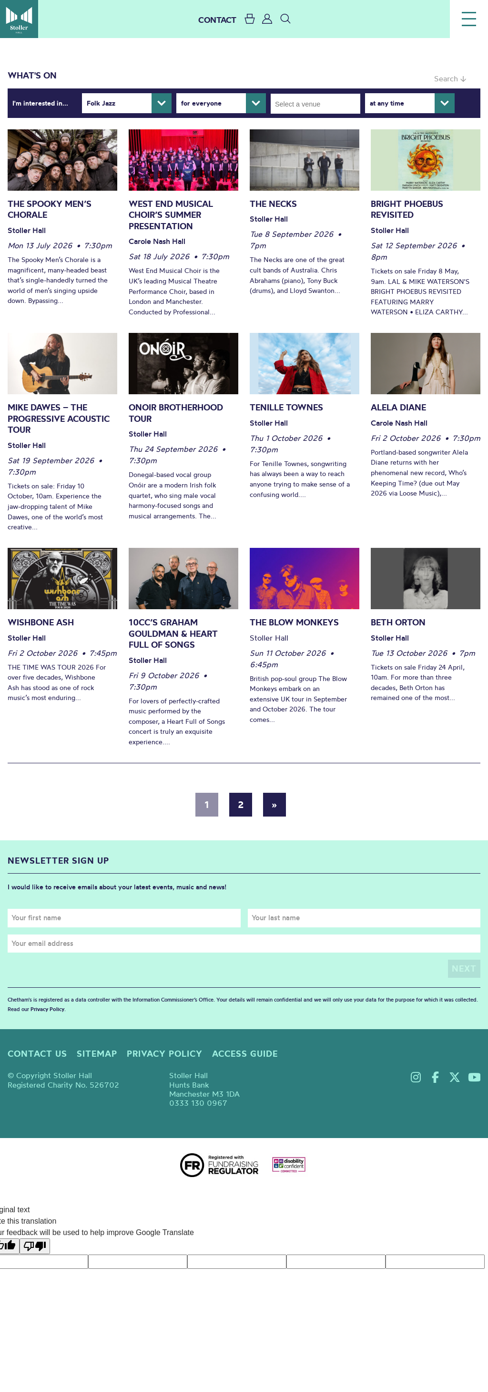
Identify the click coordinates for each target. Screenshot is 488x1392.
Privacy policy (165, 1053)
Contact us (37, 1053)
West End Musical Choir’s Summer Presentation (171, 215)
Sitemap (97, 1053)
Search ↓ (450, 78)
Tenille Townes (286, 407)
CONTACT (217, 20)
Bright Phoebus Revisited (407, 209)
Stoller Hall (19, 19)
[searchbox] (318, 103)
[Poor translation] (35, 1246)
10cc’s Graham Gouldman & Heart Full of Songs (173, 633)
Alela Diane (398, 407)
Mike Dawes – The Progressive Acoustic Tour (59, 418)
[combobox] (315, 104)
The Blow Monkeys (294, 622)
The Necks (273, 203)
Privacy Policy (47, 1009)
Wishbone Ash (41, 622)
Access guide (245, 1053)
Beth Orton (398, 622)
